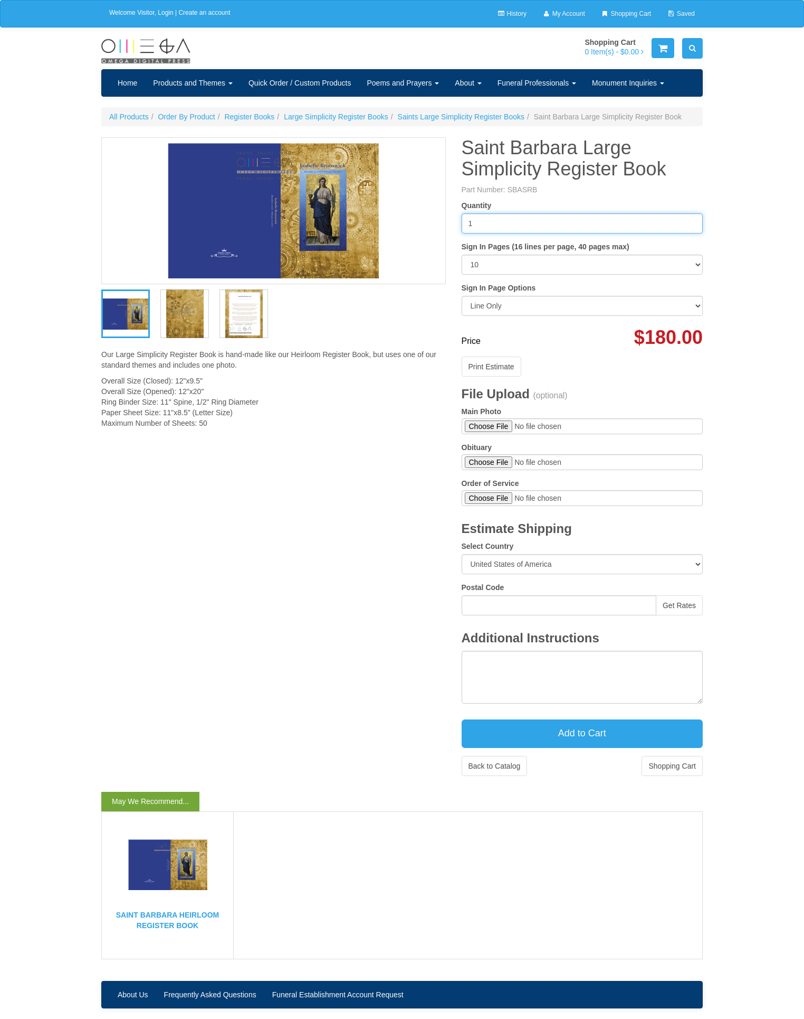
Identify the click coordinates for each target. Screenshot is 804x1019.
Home (127, 83)
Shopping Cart (626, 13)
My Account (563, 13)
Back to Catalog (494, 766)
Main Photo (481, 411)
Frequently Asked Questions (210, 994)
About (468, 83)
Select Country (488, 546)
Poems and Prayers (403, 83)
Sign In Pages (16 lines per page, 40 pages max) (545, 246)
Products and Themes (193, 83)
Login (165, 12)
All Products (129, 117)
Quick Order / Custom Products (299, 83)
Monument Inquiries (628, 83)
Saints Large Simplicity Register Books (461, 117)
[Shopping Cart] (663, 48)
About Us (133, 994)
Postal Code (483, 587)
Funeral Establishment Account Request (338, 994)
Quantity (477, 205)
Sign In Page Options (499, 288)
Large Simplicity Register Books (336, 117)
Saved (681, 13)
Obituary (477, 447)
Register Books (249, 117)
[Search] (692, 48)
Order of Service (490, 483)
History (512, 13)
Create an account (204, 12)
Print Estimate (491, 366)
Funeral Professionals (536, 83)
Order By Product (186, 117)
